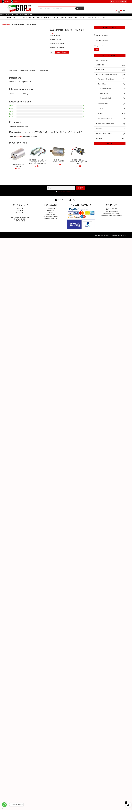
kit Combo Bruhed (105, 88)
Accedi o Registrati (121, 1)
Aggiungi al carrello (61, 52)
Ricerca (79, 8)
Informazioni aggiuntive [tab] (27, 70)
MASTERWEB (115, 235)
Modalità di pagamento (50, 218)
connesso (19, 136)
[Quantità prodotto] (52, 52)
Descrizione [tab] (13, 70)
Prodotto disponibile (102, 41)
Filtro (96, 49)
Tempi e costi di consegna (50, 216)
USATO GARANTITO (101, 17)
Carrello (50, 212)
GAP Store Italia (99, 235)
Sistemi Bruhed (102, 84)
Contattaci (20, 210)
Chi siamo (20, 208)
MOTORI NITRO (49, 17)
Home (4, 25)
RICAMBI (23, 17)
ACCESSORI (61, 17)
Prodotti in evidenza (102, 35)
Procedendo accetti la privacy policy (67, 191)
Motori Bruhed (104, 93)
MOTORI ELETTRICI (35, 17)
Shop (8, 25)
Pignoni (100, 113)
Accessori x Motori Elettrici (106, 79)
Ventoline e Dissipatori (105, 118)
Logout (113, 1)
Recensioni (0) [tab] (43, 70)
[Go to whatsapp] (4, 804)
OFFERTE (90, 17)
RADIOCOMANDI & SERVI (77, 17)
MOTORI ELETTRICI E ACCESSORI (106, 75)
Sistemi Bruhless (103, 103)
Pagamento (50, 210)
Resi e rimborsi (50, 214)
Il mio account (51, 208)
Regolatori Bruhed (105, 98)
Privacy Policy (20, 212)
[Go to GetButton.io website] (4, 808)
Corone (100, 108)
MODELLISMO (12, 17)
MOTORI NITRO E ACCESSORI (105, 124)
